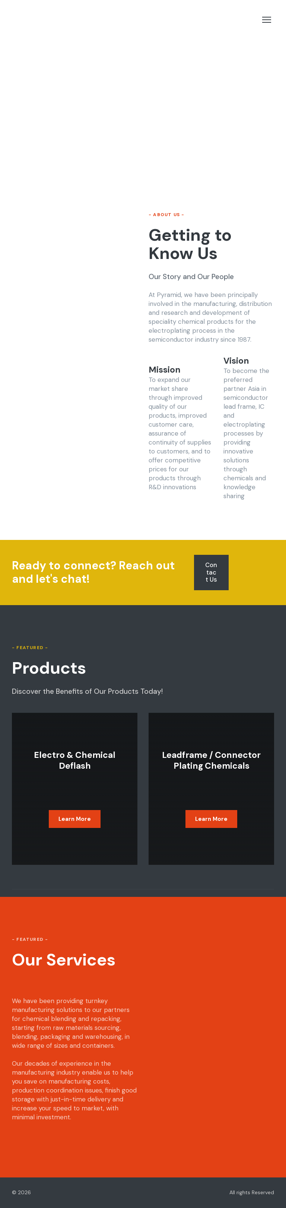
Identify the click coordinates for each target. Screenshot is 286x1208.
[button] (211, 572)
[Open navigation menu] (266, 19)
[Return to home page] (58, 20)
